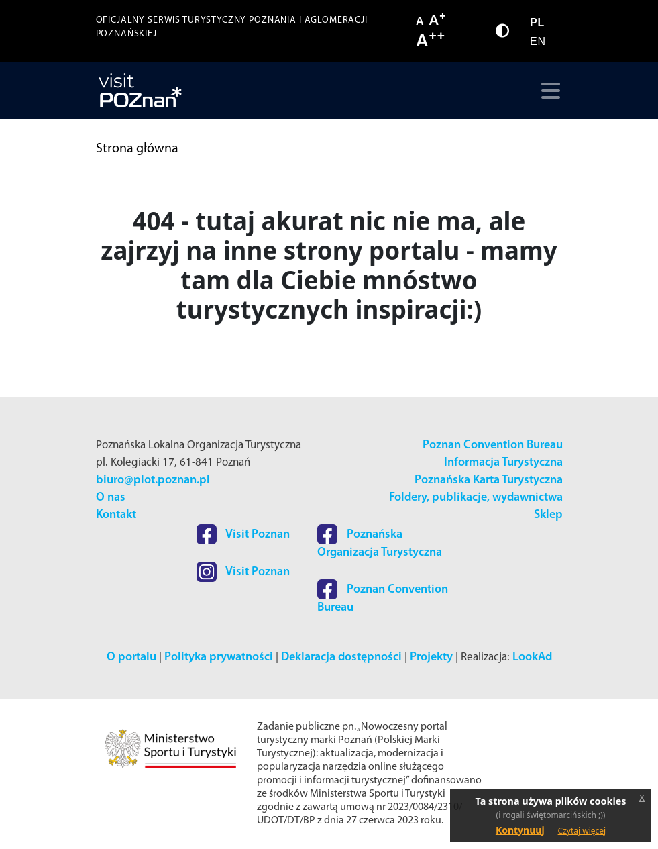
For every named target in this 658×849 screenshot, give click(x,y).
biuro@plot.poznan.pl (153, 480)
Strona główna (137, 149)
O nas (110, 497)
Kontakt (116, 515)
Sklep (548, 515)
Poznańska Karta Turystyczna (489, 480)
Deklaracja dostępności (341, 657)
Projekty (431, 657)
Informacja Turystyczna (503, 462)
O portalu (131, 657)
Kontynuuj (520, 829)
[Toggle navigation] (547, 90)
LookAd (532, 657)
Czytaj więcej (582, 830)
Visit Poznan (243, 534)
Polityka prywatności (218, 657)
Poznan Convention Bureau (493, 445)
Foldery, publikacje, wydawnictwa (476, 497)
